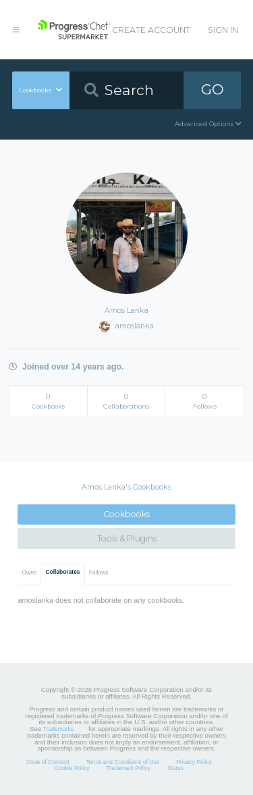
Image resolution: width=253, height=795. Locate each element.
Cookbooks (126, 514)
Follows (99, 572)
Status (175, 768)
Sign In (223, 30)
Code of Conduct (47, 762)
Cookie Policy (72, 768)
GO (212, 89)
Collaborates (62, 571)
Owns (29, 572)
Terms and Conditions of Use (122, 762)
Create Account (151, 30)
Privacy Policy (194, 762)
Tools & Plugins (127, 538)
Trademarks (58, 729)
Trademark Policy (128, 768)
